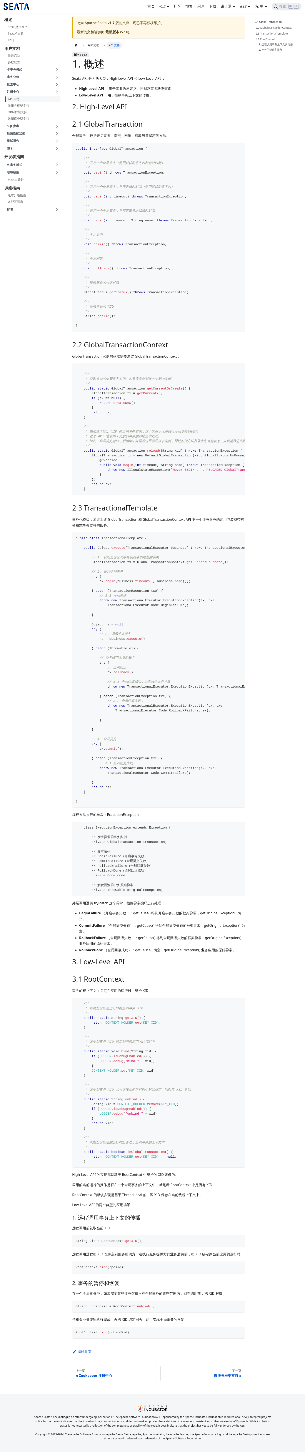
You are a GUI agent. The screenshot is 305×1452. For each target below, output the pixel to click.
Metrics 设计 (16, 179)
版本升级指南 (17, 195)
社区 (177, 6)
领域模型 (13, 172)
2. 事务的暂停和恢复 (270, 49)
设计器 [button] (226, 6)
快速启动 (14, 55)
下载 (212, 6)
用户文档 (12, 48)
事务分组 (13, 77)
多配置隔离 (15, 202)
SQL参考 (13, 126)
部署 (10, 209)
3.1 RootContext (265, 39)
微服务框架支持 (18, 105)
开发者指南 (14, 157)
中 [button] (259, 6)
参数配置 (14, 62)
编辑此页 (82, 1351)
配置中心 (13, 84)
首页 (151, 6)
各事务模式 (14, 69)
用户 (201, 6)
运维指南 (12, 188)
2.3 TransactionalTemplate (272, 33)
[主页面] (76, 45)
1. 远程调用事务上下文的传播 (276, 44)
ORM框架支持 (17, 112)
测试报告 (13, 141)
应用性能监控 (16, 133)
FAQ (11, 40)
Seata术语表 (15, 33)
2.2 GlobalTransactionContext (274, 28)
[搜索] (287, 6)
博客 (189, 6)
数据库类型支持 (18, 118)
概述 (8, 20)
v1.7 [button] (162, 6)
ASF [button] (243, 6)
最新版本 (112, 32)
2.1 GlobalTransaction (269, 22)
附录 (10, 148)
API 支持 (14, 99)
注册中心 (13, 91)
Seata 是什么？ (17, 27)
